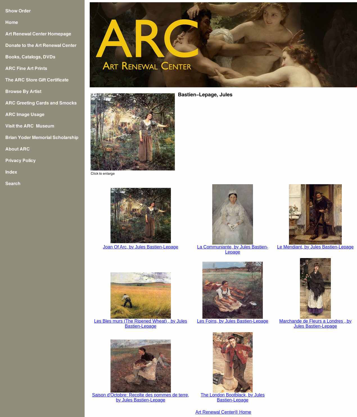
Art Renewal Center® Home (223, 412)
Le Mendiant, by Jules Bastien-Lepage (315, 247)
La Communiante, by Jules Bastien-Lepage (232, 249)
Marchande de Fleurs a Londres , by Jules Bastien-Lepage (315, 324)
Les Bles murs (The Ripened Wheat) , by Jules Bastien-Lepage (140, 324)
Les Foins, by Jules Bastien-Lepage (232, 321)
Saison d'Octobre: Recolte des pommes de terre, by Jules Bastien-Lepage (140, 397)
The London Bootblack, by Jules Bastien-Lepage (233, 397)
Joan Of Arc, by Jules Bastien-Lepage (140, 247)
